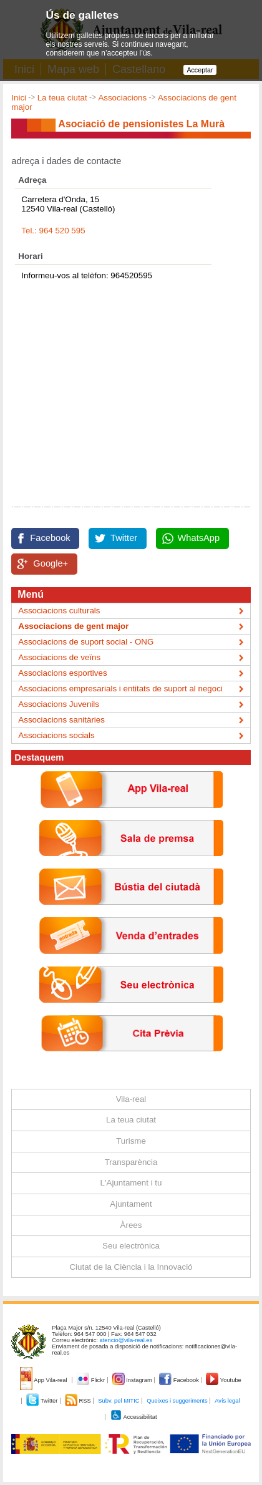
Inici (18, 97)
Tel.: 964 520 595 (53, 230)
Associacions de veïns (59, 657)
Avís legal (227, 1401)
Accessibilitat (133, 1417)
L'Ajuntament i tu (131, 1182)
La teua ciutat (62, 97)
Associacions (122, 97)
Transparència (131, 1162)
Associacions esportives (62, 673)
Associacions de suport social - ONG (85, 641)
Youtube (223, 1380)
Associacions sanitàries (61, 719)
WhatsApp (199, 538)
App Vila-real (44, 1380)
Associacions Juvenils (58, 704)
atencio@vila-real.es (126, 1340)
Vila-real (131, 1099)
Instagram (133, 1380)
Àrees (131, 1225)
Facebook (50, 538)
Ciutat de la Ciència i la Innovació (130, 1267)
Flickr (91, 1380)
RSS (78, 1401)
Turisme (131, 1141)
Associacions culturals (59, 610)
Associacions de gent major (73, 626)
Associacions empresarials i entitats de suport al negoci (120, 688)
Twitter (123, 538)
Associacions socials (56, 735)
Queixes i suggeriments (177, 1401)
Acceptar (200, 70)
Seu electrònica (131, 1245)
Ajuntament (131, 1204)
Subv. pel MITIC (118, 1401)
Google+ (50, 563)
